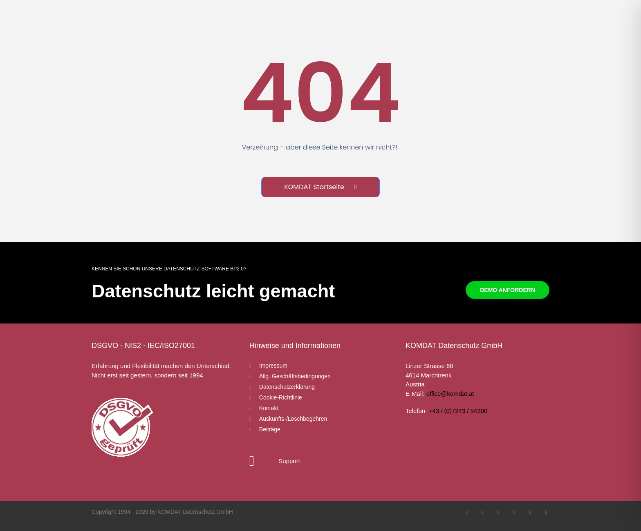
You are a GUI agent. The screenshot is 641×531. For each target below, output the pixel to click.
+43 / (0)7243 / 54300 (458, 410)
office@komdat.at (450, 393)
